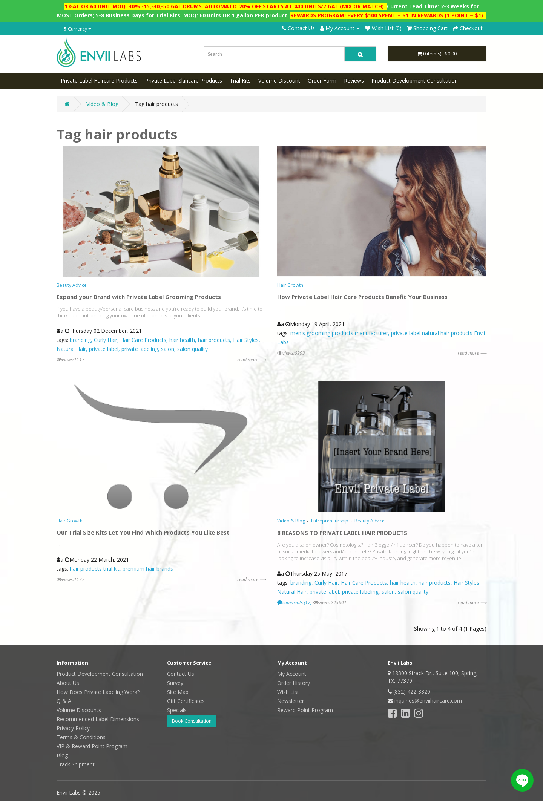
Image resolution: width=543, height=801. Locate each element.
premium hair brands (148, 568)
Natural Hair (71, 348)
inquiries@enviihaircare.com (428, 700)
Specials (177, 710)
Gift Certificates (186, 701)
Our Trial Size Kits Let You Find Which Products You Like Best (143, 532)
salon (167, 348)
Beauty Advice (72, 285)
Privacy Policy (73, 728)
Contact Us (298, 28)
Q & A (64, 701)
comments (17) (294, 602)
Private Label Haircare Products (99, 80)
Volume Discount (279, 80)
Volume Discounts (79, 710)
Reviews (354, 80)
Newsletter (290, 701)
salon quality (192, 348)
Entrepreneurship (329, 521)
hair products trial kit (95, 568)
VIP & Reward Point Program (92, 746)
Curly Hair (105, 339)
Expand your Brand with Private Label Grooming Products (139, 296)
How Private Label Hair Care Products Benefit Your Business (362, 296)
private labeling (139, 348)
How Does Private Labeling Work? (98, 691)
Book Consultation (192, 721)
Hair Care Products (143, 339)
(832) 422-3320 (411, 691)
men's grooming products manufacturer (339, 333)
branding (80, 339)
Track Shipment (76, 764)
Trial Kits (240, 80)
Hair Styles (246, 339)
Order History (293, 682)
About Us (68, 682)
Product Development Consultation (414, 80)
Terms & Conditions (81, 737)
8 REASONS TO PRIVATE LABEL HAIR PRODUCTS (342, 532)
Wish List (288, 691)
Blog (62, 755)
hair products (214, 339)
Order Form (322, 80)
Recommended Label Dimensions (98, 719)
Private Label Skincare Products (183, 80)
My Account (291, 673)
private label (103, 348)
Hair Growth (290, 285)
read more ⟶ (251, 360)
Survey (175, 682)
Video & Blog (102, 103)
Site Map (178, 691)
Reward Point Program (305, 710)
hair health (182, 339)
